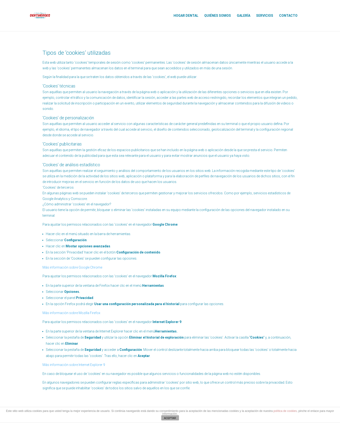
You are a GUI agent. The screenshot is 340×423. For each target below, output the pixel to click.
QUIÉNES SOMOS (217, 15)
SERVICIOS (264, 15)
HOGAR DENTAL (186, 15)
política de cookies (285, 411)
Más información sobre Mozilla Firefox (71, 313)
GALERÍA (243, 15)
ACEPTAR (170, 418)
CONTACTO (288, 15)
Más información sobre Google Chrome (72, 267)
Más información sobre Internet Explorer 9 (73, 365)
